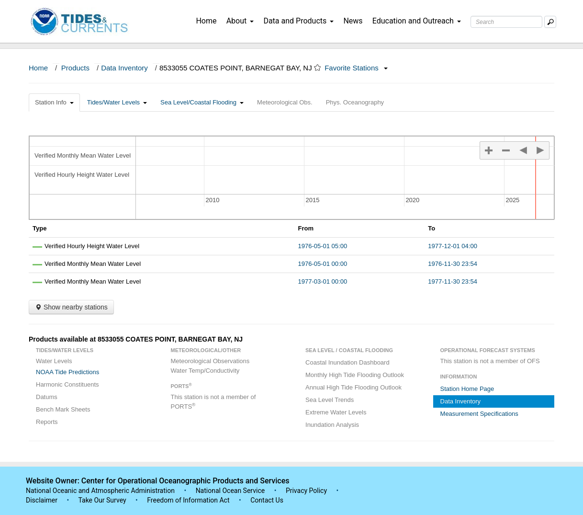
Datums (46, 397)
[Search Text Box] (506, 22)
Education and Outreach (416, 20)
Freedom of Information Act (188, 500)
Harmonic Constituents (67, 384)
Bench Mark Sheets (63, 409)
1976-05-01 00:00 (323, 263)
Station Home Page (467, 388)
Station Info (54, 102)
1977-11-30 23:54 (452, 281)
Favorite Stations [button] (356, 68)
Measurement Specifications (479, 413)
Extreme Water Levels (335, 412)
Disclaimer (41, 500)
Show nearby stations (71, 307)
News (352, 20)
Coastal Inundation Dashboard (347, 362)
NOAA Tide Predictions (67, 372)
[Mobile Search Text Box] (550, 22)
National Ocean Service (230, 490)
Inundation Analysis (332, 424)
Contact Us (266, 500)
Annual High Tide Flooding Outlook (353, 387)
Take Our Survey (103, 500)
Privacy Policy (306, 490)
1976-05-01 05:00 (323, 246)
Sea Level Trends (329, 399)
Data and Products (298, 20)
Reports (47, 421)
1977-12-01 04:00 (452, 246)
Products (75, 68)
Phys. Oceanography (355, 102)
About (240, 20)
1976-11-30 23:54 (452, 263)
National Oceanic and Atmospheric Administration (100, 490)
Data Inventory (124, 68)
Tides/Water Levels (117, 102)
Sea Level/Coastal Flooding (202, 102)
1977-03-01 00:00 (323, 281)
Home (206, 20)
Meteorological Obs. (285, 102)
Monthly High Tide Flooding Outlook (354, 374)
